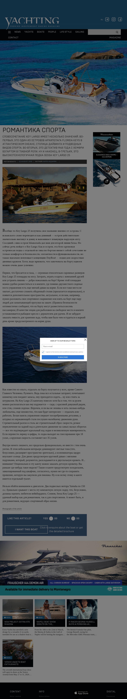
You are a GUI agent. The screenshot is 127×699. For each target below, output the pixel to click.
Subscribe (63, 357)
